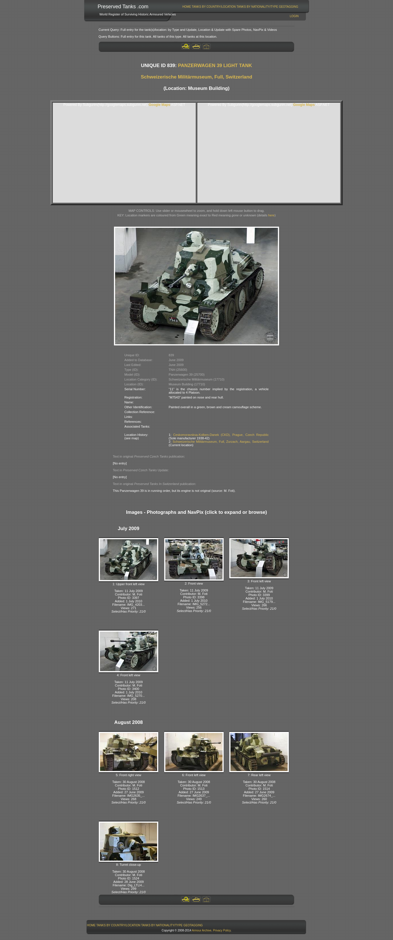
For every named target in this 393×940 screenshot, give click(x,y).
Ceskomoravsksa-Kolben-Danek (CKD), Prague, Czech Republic (220, 434)
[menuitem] (186, 7)
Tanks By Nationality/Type (257, 6)
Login (294, 16)
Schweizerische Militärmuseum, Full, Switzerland (196, 77)
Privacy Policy (222, 930)
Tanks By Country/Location (214, 6)
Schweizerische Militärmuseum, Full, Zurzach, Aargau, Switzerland (220, 441)
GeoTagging (288, 6)
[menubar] (240, 7)
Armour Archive (201, 930)
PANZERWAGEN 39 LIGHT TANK (215, 65)
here (271, 215)
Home (187, 6)
